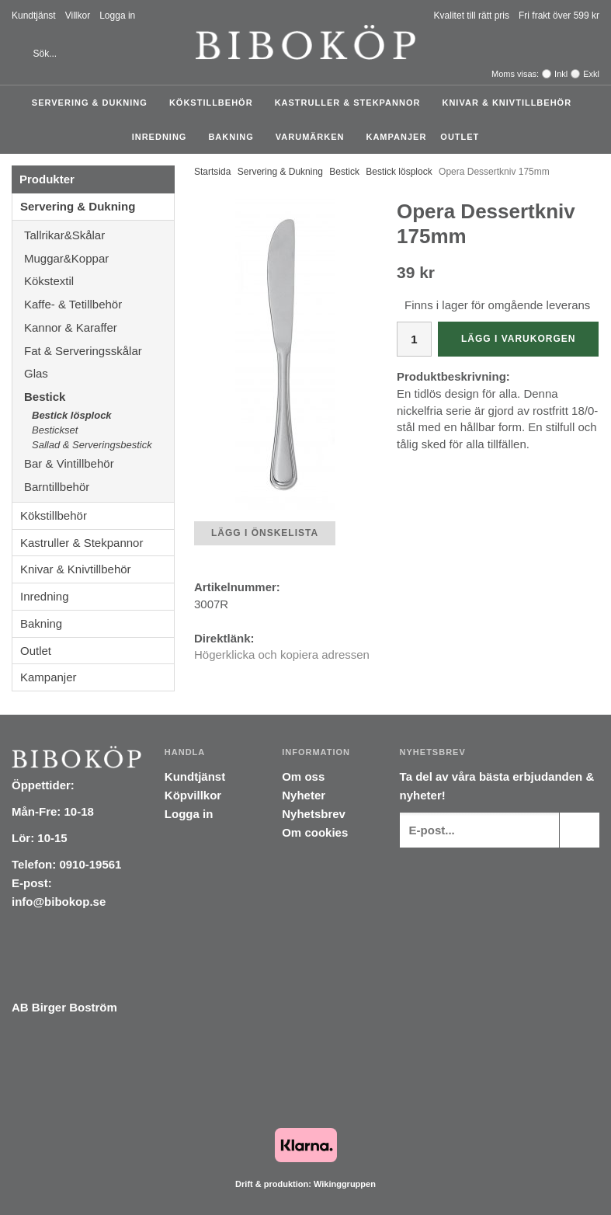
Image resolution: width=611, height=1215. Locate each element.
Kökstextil (99, 280)
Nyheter (303, 795)
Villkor (77, 15)
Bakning (234, 136)
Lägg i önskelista (264, 532)
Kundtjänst (34, 15)
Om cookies (315, 832)
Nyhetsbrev (313, 813)
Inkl (561, 73)
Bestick (99, 396)
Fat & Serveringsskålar (99, 350)
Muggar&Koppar (99, 258)
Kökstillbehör (215, 102)
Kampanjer (396, 136)
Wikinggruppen (345, 1184)
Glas (99, 373)
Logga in (117, 15)
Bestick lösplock (72, 415)
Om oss (303, 776)
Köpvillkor (193, 795)
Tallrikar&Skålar (99, 235)
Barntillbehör (56, 486)
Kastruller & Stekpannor (352, 102)
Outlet (459, 136)
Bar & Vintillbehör (99, 463)
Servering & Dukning (93, 102)
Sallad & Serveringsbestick (92, 445)
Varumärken (314, 136)
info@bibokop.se (59, 901)
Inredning (163, 136)
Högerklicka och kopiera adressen (282, 654)
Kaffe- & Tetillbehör (99, 304)
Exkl (591, 73)
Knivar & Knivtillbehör (510, 102)
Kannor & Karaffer (99, 327)
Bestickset (55, 430)
